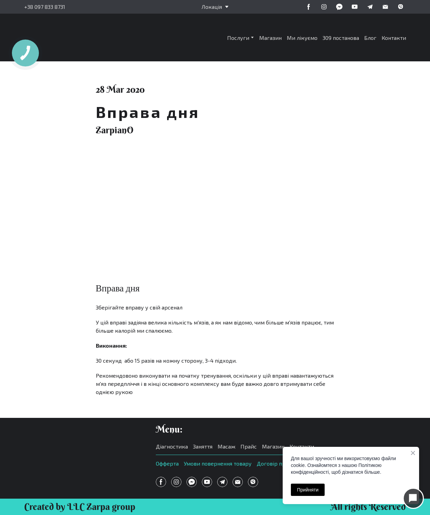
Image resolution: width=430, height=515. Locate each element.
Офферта (167, 463)
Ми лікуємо (302, 37)
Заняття (202, 446)
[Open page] (83, 449)
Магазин (270, 37)
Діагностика (172, 446)
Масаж (226, 446)
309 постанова (341, 37)
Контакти (394, 37)
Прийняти (307, 490)
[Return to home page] (74, 37)
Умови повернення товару (218, 463)
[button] (308, 7)
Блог (370, 37)
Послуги (238, 37)
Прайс (248, 446)
